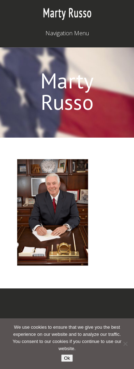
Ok (67, 358)
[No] (125, 343)
